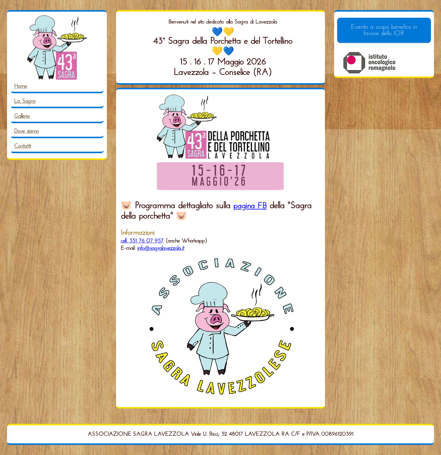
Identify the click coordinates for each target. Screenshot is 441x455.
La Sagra (25, 101)
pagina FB (250, 206)
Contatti (22, 146)
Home (20, 86)
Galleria (22, 116)
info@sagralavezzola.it (160, 248)
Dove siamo (26, 131)
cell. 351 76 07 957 (142, 241)
